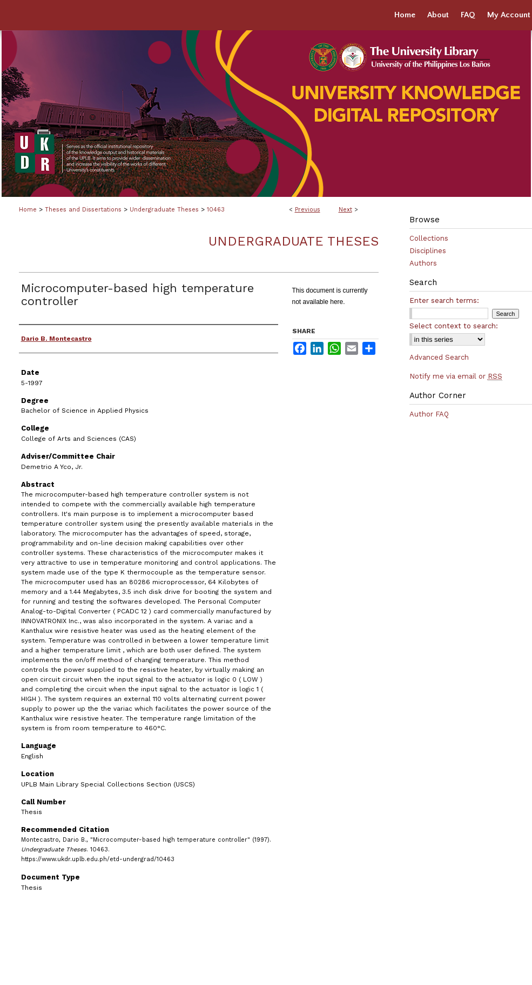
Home (28, 209)
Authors (423, 263)
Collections (428, 238)
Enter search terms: (444, 300)
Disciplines (427, 251)
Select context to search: (453, 326)
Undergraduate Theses (164, 209)
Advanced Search (439, 357)
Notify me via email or (455, 376)
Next (345, 209)
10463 (216, 209)
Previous (307, 209)
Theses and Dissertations (83, 209)
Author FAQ (429, 414)
